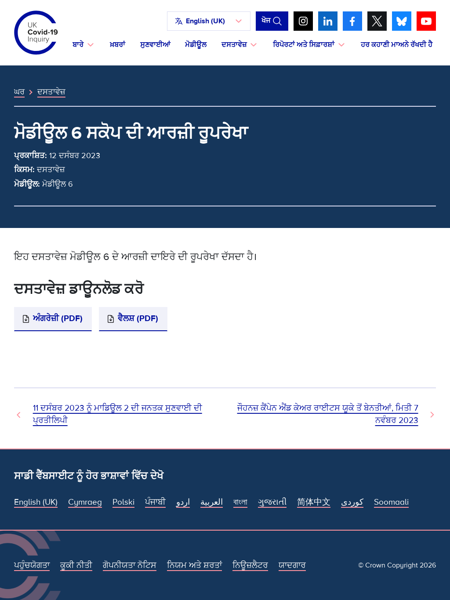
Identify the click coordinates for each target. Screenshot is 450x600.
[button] (208, 21)
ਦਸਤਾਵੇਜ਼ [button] (234, 44)
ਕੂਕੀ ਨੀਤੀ (76, 565)
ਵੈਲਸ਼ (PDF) (138, 319)
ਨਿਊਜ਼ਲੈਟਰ (250, 565)
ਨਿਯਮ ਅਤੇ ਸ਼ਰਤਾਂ (194, 565)
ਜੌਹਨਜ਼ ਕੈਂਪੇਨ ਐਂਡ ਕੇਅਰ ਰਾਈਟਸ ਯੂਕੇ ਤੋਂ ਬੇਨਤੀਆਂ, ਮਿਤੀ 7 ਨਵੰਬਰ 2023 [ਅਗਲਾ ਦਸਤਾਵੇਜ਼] (327, 414)
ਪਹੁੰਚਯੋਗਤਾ (32, 565)
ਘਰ (19, 92)
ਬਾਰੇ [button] (78, 44)
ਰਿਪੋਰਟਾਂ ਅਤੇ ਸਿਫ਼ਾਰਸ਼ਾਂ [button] (303, 44)
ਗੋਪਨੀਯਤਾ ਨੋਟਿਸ (129, 565)
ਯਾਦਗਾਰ (292, 565)
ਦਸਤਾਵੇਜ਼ (51, 92)
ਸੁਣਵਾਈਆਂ (155, 44)
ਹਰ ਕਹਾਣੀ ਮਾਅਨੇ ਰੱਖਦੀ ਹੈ (396, 44)
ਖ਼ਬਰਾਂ (117, 44)
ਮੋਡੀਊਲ (196, 44)
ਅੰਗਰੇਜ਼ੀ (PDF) (58, 319)
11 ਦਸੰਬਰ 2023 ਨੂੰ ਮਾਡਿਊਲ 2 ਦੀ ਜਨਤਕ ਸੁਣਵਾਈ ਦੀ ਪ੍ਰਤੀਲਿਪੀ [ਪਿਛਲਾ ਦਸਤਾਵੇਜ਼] (117, 414)
